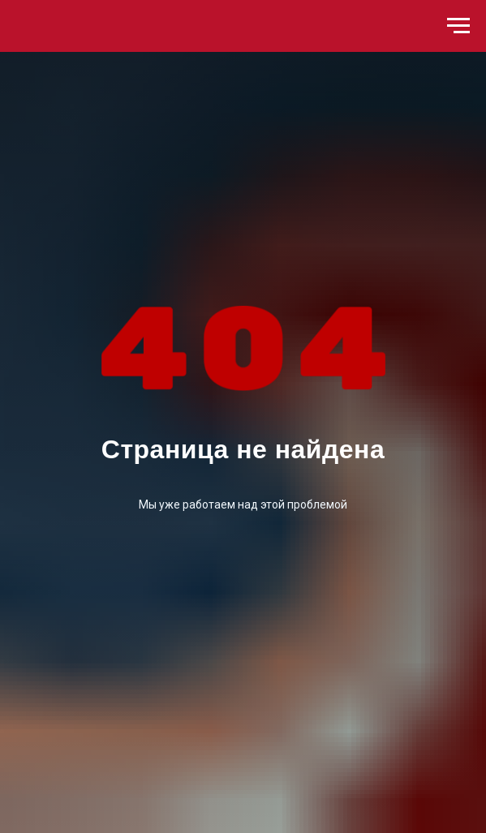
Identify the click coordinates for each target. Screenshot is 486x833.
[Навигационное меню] (458, 26)
